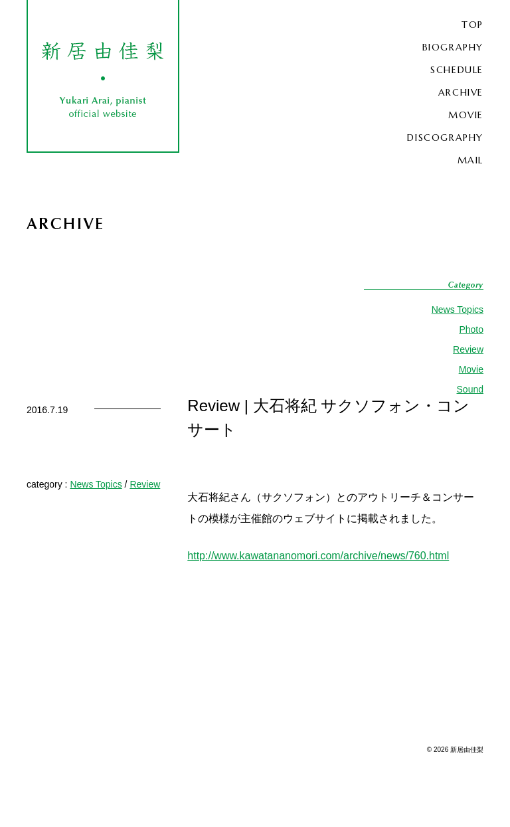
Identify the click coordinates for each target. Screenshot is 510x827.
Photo (471, 329)
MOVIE (465, 115)
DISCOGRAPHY (445, 137)
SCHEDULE (456, 70)
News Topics (457, 309)
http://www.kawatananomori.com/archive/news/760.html (318, 555)
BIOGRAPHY (452, 47)
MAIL (470, 160)
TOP (472, 25)
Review (468, 349)
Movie (471, 369)
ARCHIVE (460, 92)
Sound (470, 389)
